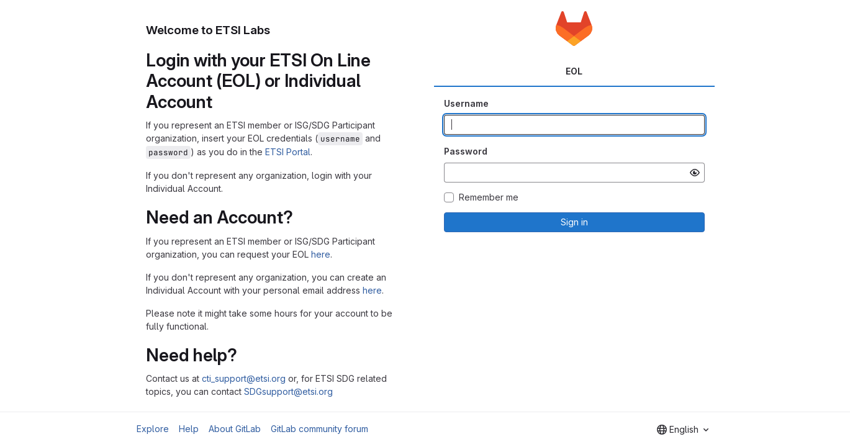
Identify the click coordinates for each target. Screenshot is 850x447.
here (320, 254)
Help (189, 428)
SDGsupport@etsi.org (288, 391)
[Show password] (695, 173)
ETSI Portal (287, 152)
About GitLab (235, 428)
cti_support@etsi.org (244, 378)
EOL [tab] (574, 71)
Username (466, 103)
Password (465, 151)
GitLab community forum (319, 428)
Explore (153, 428)
